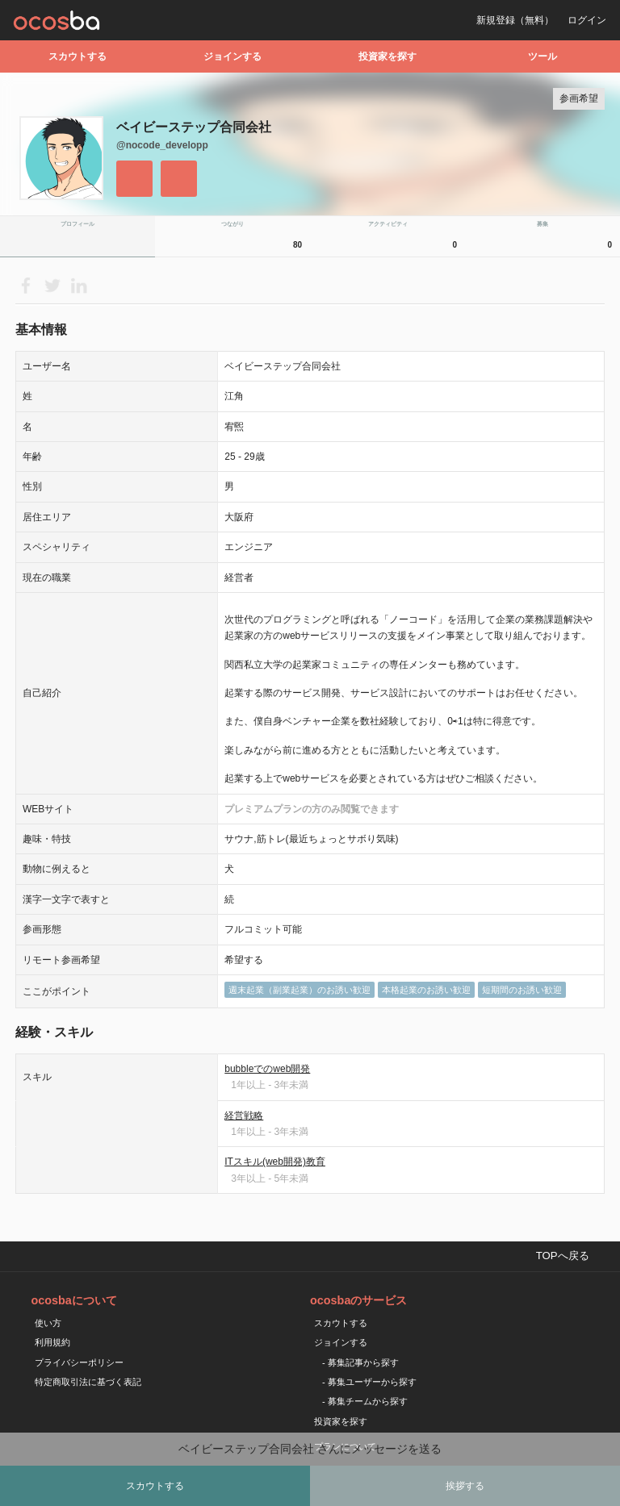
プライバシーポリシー (79, 1362)
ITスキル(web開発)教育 (274, 1161)
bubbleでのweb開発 (267, 1068)
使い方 (48, 1323)
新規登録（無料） (515, 20)
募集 (576, 238)
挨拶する (465, 1485)
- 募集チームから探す (365, 1401)
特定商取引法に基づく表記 (88, 1382)
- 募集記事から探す (360, 1362)
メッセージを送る (179, 179)
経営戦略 (243, 1115)
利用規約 (52, 1342)
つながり (263, 238)
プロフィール (77, 224)
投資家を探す (387, 56)
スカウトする (77, 56)
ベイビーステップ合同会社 (193, 127)
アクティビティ (415, 238)
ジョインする (232, 56)
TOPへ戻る (562, 1255)
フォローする (134, 179)
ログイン (587, 20)
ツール (542, 56)
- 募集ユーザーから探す (369, 1382)
